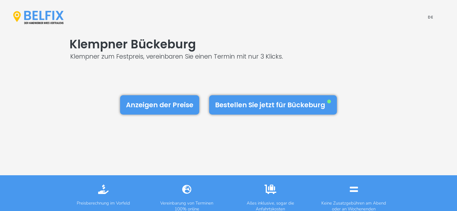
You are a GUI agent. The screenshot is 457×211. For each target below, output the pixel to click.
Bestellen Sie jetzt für (273, 105)
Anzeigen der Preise (159, 105)
